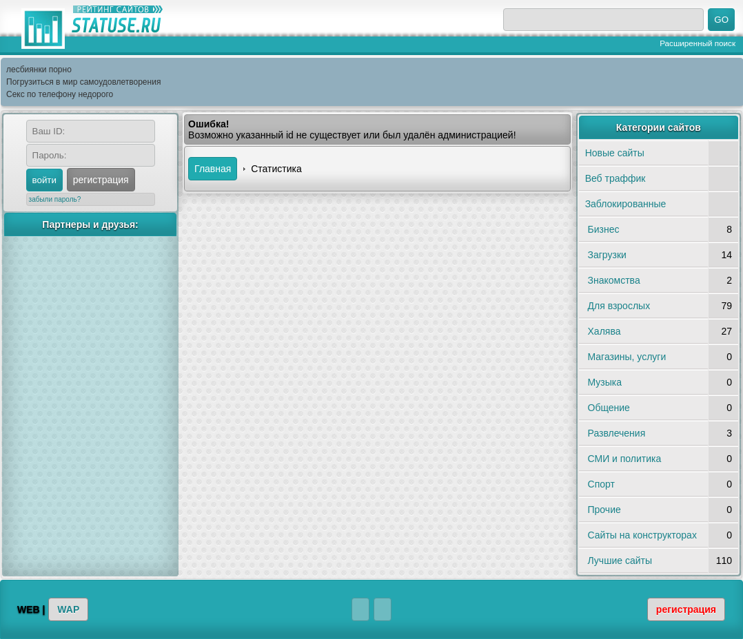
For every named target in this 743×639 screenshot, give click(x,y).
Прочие (604, 509)
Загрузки (607, 254)
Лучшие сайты (620, 560)
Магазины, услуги (627, 356)
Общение (609, 407)
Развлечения (617, 433)
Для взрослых (619, 305)
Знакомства (614, 280)
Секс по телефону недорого (59, 94)
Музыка (605, 382)
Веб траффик (615, 178)
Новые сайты (614, 152)
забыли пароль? (55, 199)
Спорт (601, 484)
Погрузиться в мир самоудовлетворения (83, 82)
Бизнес (604, 229)
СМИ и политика (625, 458)
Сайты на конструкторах (642, 535)
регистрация (101, 179)
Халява (604, 331)
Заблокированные (625, 203)
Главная (212, 168)
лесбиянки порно (39, 69)
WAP (68, 609)
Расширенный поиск (697, 43)
